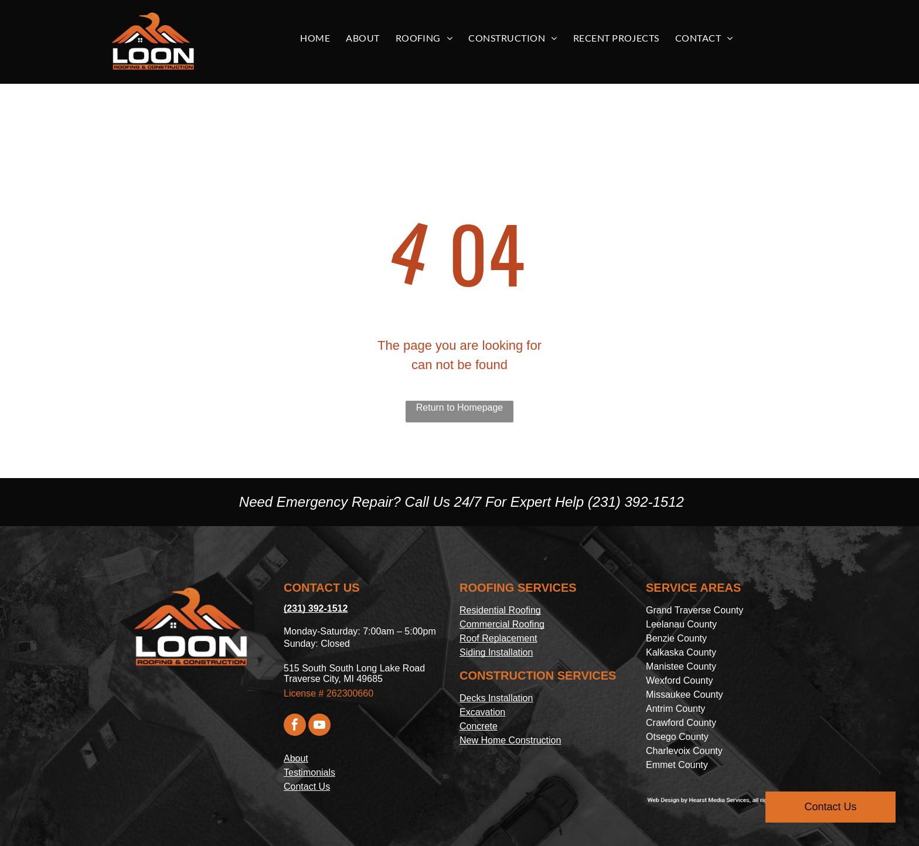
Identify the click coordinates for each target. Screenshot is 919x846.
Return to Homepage (459, 407)
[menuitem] (319, 38)
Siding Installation (496, 652)
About (296, 758)
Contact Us (307, 787)
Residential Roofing (500, 610)
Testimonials (309, 772)
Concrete (479, 726)
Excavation (482, 712)
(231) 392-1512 (636, 502)
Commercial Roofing (502, 624)
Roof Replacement (498, 638)
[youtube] (319, 726)
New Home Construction (510, 740)
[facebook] (295, 726)
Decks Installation (496, 698)
